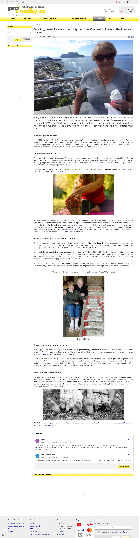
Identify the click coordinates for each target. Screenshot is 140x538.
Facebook (60, 532)
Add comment (124, 466)
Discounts (33, 532)
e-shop (43, 354)
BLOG (32, 523)
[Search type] (26, 39)
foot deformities (100, 162)
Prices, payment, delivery (16, 526)
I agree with (112, 532)
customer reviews (51, 425)
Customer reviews (36, 526)
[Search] (30, 32)
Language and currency (16, 523)
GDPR (10, 532)
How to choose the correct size (40, 534)
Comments (38, 433)
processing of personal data (117, 532)
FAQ (31, 529)
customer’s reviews (69, 229)
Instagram (60, 534)
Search (17, 39)
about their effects (126, 423)
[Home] (27, 10)
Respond (129, 439)
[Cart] (127, 10)
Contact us (60, 523)
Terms (10, 529)
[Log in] (109, 10)
